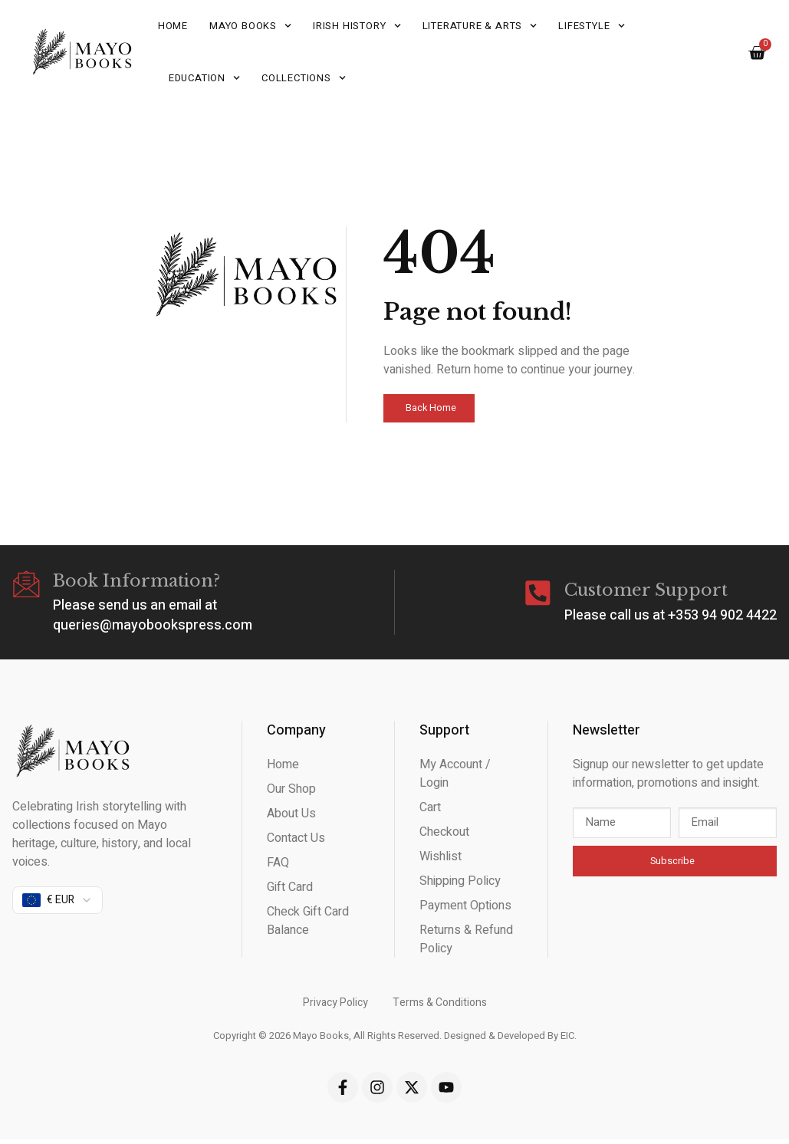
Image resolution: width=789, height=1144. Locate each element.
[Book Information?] (27, 585)
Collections (303, 78)
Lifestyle (591, 26)
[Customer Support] (536, 595)
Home (173, 25)
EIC (567, 1037)
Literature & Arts (480, 26)
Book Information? (138, 581)
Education (204, 78)
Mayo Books (250, 26)
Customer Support (646, 591)
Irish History (357, 26)
